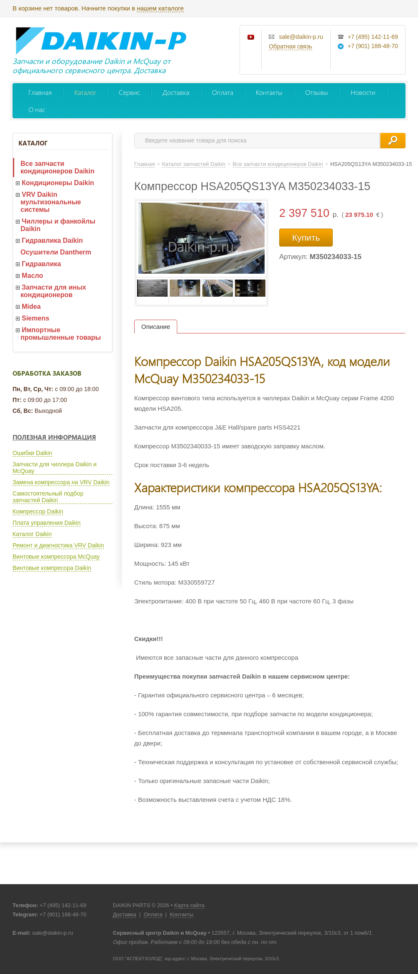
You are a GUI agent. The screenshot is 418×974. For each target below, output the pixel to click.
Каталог (85, 92)
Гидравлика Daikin (52, 240)
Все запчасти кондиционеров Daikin (57, 167)
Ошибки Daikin (32, 453)
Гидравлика (41, 263)
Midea (31, 306)
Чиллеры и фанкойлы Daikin (57, 225)
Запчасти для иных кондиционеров (53, 291)
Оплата (222, 92)
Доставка (176, 92)
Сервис (129, 92)
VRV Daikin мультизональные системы (50, 202)
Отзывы (316, 92)
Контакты (269, 92)
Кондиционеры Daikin (58, 182)
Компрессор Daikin (38, 511)
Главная (40, 92)
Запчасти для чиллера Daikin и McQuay (55, 467)
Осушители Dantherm (55, 252)
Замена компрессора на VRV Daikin (61, 482)
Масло (32, 275)
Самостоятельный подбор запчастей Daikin (48, 497)
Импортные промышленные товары (60, 333)
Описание (155, 326)
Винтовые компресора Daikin (52, 568)
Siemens (35, 318)
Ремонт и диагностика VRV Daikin (58, 545)
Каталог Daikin (32, 534)
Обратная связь (290, 46)
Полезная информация (54, 437)
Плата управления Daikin (47, 522)
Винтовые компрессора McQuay (56, 556)
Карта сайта (189, 905)
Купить (306, 237)
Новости (363, 92)
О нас (36, 109)
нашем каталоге (160, 8)
